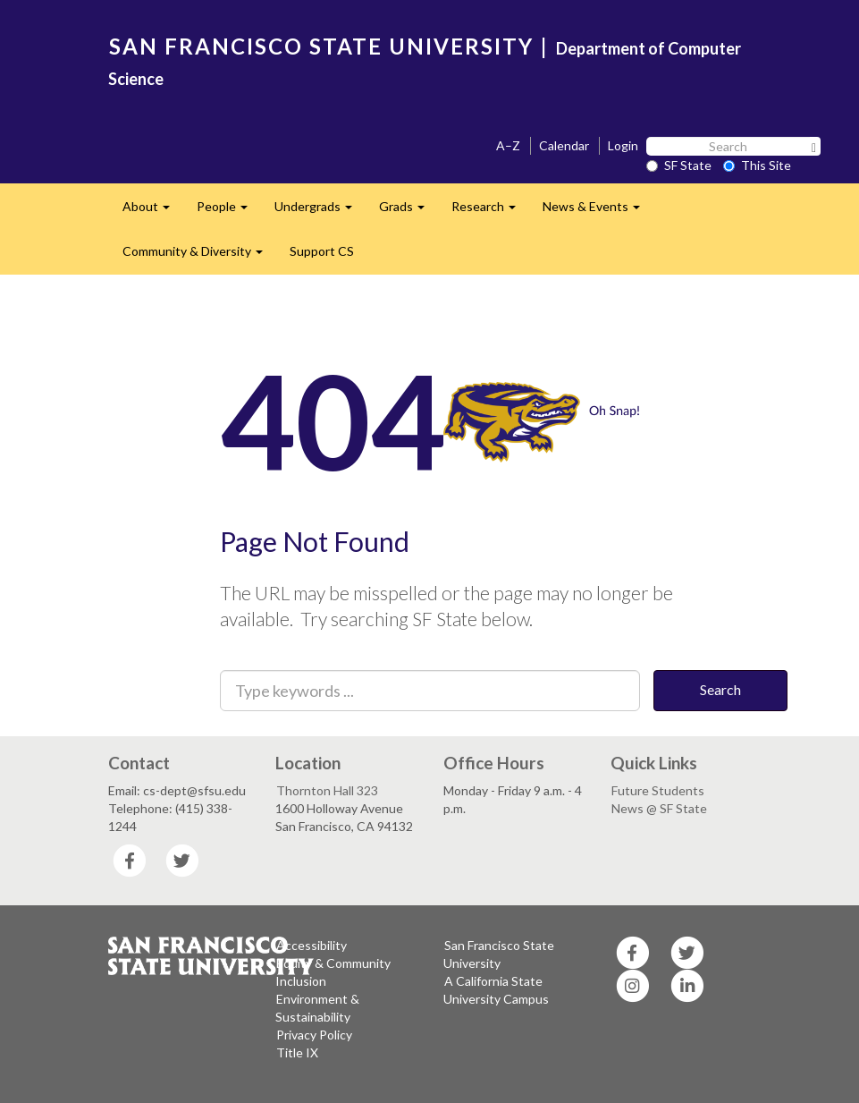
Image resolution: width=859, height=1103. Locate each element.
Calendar (564, 145)
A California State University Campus (496, 989)
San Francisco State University (498, 954)
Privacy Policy (314, 1034)
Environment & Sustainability (317, 1007)
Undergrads (320, 212)
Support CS (322, 251)
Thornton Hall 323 (327, 790)
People (229, 212)
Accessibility (311, 945)
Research (490, 212)
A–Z (508, 145)
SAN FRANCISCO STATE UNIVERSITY (321, 46)
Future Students (657, 790)
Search (720, 689)
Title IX (297, 1052)
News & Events (598, 212)
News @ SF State (659, 808)
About (152, 212)
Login (623, 145)
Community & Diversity (199, 256)
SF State (679, 165)
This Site (757, 165)
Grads (408, 212)
